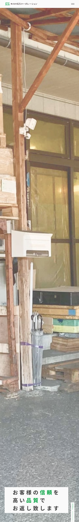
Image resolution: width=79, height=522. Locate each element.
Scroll (72, 507)
